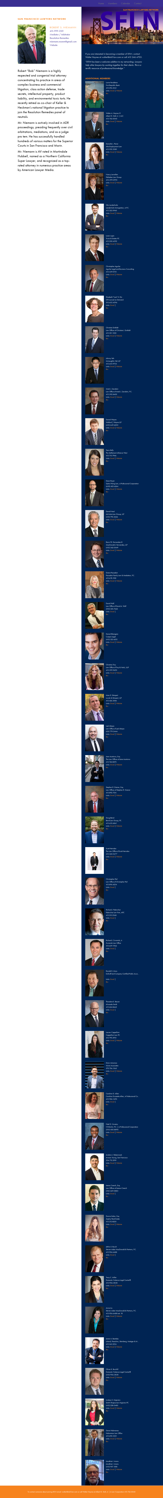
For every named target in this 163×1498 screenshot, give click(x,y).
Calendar (125, 3)
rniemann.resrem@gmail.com (63, 41)
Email (112, 90)
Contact (137, 3)
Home (101, 3)
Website (54, 45)
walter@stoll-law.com (111, 57)
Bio (107, 93)
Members (112, 3)
